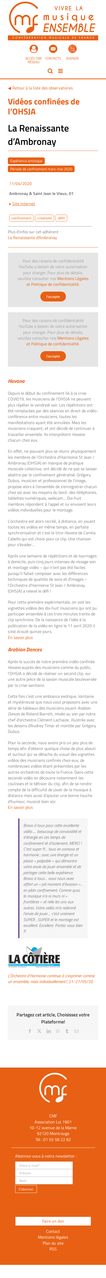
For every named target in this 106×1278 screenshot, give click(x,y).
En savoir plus (20, 637)
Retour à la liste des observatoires (42, 88)
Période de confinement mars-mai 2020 (41, 169)
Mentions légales (53, 1237)
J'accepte (53, 296)
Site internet (23, 203)
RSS (53, 1249)
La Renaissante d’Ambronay (32, 237)
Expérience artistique (26, 160)
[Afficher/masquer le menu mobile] (61, 71)
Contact (53, 1231)
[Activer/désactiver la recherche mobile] (50, 71)
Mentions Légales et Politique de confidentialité (57, 281)
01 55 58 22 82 (57, 1139)
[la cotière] (34, 949)
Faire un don (53, 1221)
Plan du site (53, 1243)
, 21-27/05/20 (51, 979)
